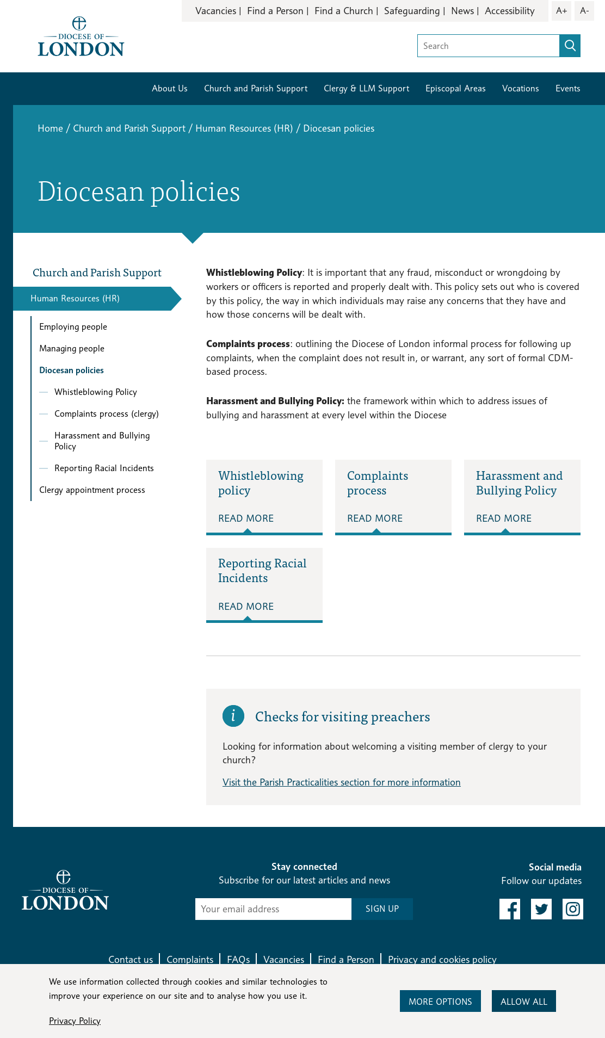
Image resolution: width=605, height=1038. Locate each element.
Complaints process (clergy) (106, 414)
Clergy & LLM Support (366, 88)
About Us (170, 88)
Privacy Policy (75, 1021)
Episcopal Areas (455, 88)
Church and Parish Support (255, 88)
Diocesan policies (71, 370)
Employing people (73, 327)
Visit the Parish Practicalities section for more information (342, 782)
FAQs (238, 959)
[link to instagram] (573, 909)
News (462, 10)
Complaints (189, 959)
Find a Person (275, 10)
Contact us (130, 959)
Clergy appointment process (92, 490)
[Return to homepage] (81, 35)
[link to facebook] (509, 909)
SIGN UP (382, 909)
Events (568, 88)
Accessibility (510, 10)
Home (50, 128)
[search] (570, 45)
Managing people (71, 348)
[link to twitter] (541, 909)
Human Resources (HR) (244, 128)
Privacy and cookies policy (442, 959)
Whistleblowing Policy (95, 392)
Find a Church (343, 10)
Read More (246, 518)
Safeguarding (412, 10)
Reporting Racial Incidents (104, 468)
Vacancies (215, 10)
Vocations (520, 88)
